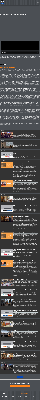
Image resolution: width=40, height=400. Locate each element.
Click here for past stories (20, 386)
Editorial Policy (5, 396)
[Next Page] (20, 377)
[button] (38, 2)
